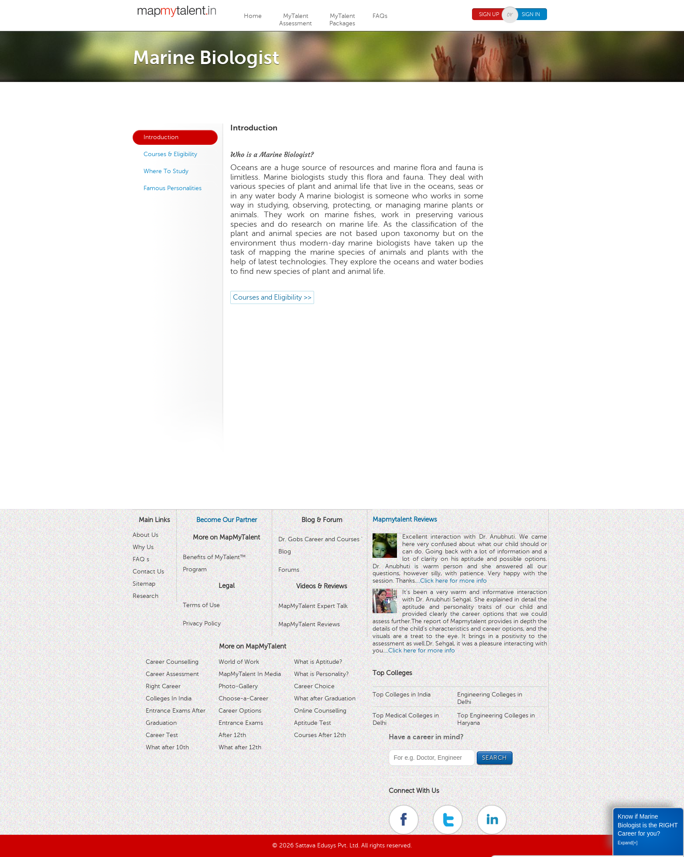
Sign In (531, 14)
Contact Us (148, 571)
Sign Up (489, 14)
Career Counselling (172, 662)
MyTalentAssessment (295, 20)
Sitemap (144, 583)
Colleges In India (169, 698)
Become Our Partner (226, 519)
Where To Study (166, 171)
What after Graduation (325, 698)
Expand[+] (627, 842)
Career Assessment (172, 674)
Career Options (240, 710)
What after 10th (167, 747)
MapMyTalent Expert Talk (313, 606)
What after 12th (240, 747)
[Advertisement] (342, 101)
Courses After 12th (320, 735)
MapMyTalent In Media (250, 674)
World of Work (239, 662)
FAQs (380, 16)
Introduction (161, 137)
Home (253, 16)
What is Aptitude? (318, 662)
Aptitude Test (312, 723)
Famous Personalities (173, 188)
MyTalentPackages (342, 20)
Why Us (143, 547)
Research (145, 596)
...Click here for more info (451, 580)
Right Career (163, 686)
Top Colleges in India (402, 694)
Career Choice (314, 686)
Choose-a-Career (243, 698)
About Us (145, 535)
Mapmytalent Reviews (405, 519)
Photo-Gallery (238, 686)
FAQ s (141, 559)
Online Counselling (320, 710)
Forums (288, 570)
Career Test (162, 735)
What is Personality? (321, 674)
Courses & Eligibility (170, 154)
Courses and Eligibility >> (272, 297)
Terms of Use (201, 605)
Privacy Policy (202, 623)
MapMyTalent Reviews (309, 624)
